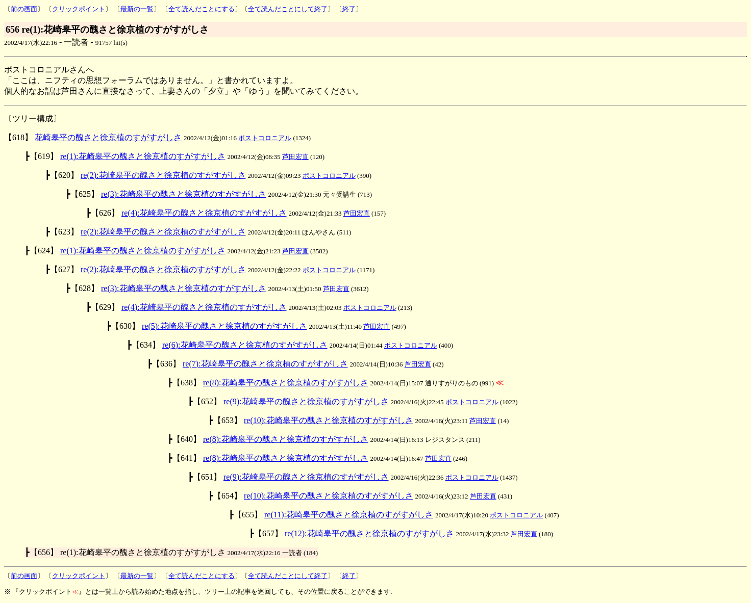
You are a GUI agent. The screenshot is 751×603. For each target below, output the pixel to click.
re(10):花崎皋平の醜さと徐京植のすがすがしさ (328, 420)
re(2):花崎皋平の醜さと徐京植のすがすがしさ (163, 175)
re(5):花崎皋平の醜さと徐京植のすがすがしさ (224, 326)
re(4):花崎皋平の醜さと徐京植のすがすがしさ (204, 212)
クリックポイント (78, 9)
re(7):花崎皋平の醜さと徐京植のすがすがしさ (265, 363)
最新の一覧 (137, 9)
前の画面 (24, 9)
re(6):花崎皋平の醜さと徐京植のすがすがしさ (245, 344)
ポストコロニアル (264, 138)
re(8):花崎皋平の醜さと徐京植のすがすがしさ (285, 382)
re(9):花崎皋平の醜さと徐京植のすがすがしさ (306, 401)
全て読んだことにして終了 (288, 9)
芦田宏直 (295, 157)
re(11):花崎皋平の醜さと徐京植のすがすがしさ (348, 514)
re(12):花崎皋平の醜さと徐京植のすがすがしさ (369, 533)
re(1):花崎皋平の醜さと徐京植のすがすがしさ (143, 156)
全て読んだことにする (201, 9)
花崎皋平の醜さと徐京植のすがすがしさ (108, 137)
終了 (349, 9)
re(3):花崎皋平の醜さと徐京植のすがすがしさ (183, 194)
